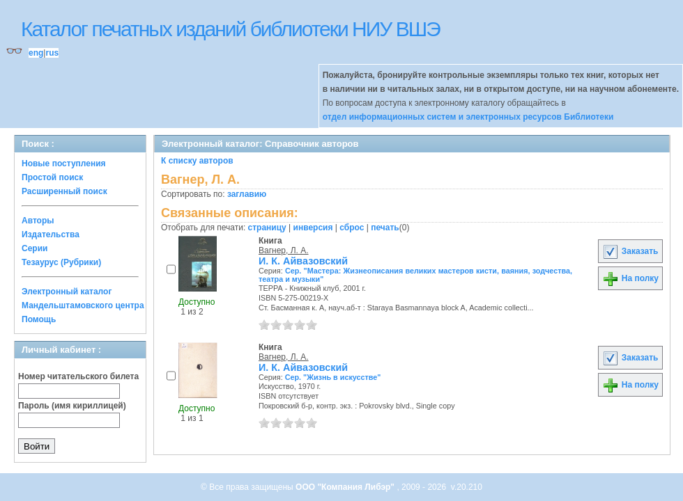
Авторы (38, 220)
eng (36, 53)
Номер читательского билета (78, 376)
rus (52, 53)
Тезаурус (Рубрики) (61, 262)
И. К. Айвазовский (303, 261)
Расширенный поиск (64, 191)
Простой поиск (52, 177)
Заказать (630, 251)
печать (385, 227)
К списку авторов (197, 161)
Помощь (39, 319)
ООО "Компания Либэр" (346, 487)
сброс (351, 227)
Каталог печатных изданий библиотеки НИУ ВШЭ (230, 28)
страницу (267, 227)
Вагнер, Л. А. (284, 250)
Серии (34, 248)
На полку (630, 278)
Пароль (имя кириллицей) (72, 406)
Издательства (50, 234)
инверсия (313, 227)
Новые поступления (64, 163)
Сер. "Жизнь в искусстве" (333, 377)
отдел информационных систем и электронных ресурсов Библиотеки (468, 117)
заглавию (246, 194)
